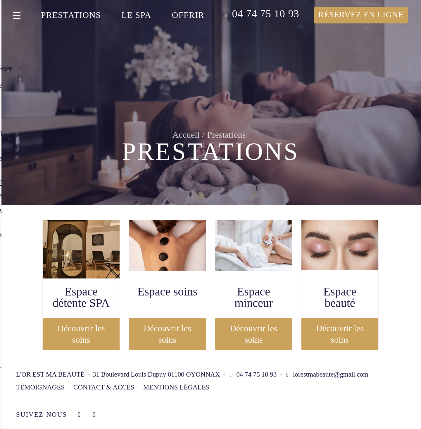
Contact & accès (103, 387)
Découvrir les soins (81, 333)
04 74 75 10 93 (265, 14)
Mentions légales (176, 387)
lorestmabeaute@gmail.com (330, 374)
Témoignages (40, 387)
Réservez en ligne (360, 14)
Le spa (136, 15)
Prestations (71, 15)
